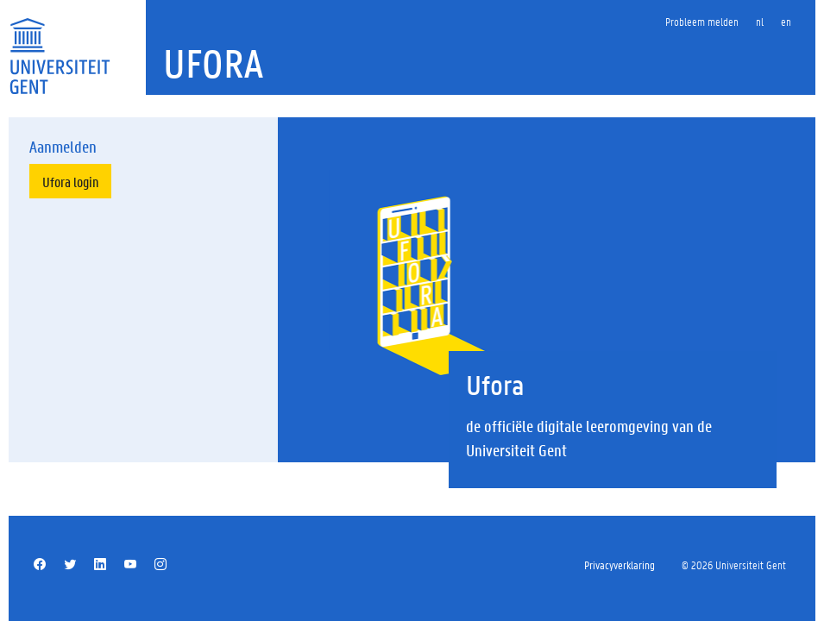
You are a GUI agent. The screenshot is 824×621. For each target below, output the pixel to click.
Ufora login (70, 181)
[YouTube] (130, 565)
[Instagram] (160, 565)
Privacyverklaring (619, 564)
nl (760, 21)
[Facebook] (39, 565)
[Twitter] (70, 565)
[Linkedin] (100, 565)
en (786, 21)
